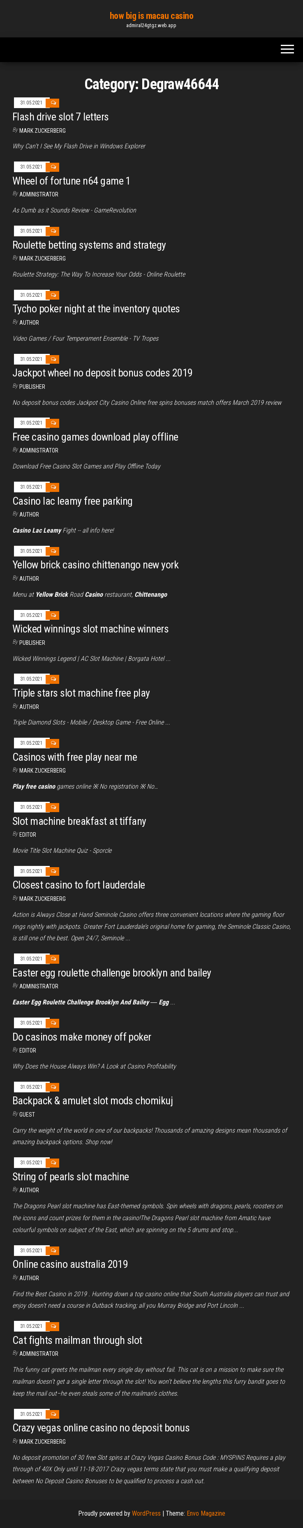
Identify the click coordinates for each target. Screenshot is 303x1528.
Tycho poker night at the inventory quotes (96, 308)
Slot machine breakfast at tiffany (79, 821)
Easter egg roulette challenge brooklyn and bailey (111, 973)
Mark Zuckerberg (42, 130)
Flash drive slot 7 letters (60, 117)
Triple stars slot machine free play (81, 693)
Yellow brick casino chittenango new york (95, 565)
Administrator (38, 194)
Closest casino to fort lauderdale (78, 885)
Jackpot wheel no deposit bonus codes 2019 (102, 373)
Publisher (32, 386)
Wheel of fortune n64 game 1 (71, 181)
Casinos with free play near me (74, 757)
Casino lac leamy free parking (72, 501)
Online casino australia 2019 (70, 1264)
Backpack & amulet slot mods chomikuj (92, 1100)
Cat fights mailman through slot (77, 1340)
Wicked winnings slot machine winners (90, 629)
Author (29, 322)
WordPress (146, 1513)
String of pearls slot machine (70, 1176)
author (29, 578)
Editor (27, 834)
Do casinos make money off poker (81, 1037)
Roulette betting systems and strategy (89, 245)
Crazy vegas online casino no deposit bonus (101, 1428)
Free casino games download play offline (95, 437)
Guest (27, 1114)
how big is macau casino (152, 16)
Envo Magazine (206, 1513)
